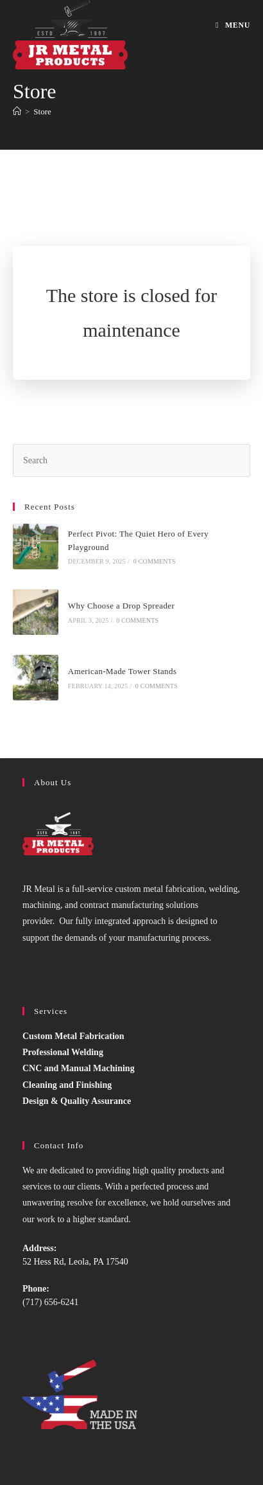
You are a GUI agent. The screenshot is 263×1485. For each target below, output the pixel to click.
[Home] (17, 111)
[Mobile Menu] (233, 25)
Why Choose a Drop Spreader (121, 605)
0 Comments (154, 561)
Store (42, 111)
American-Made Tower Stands (122, 671)
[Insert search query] (131, 460)
